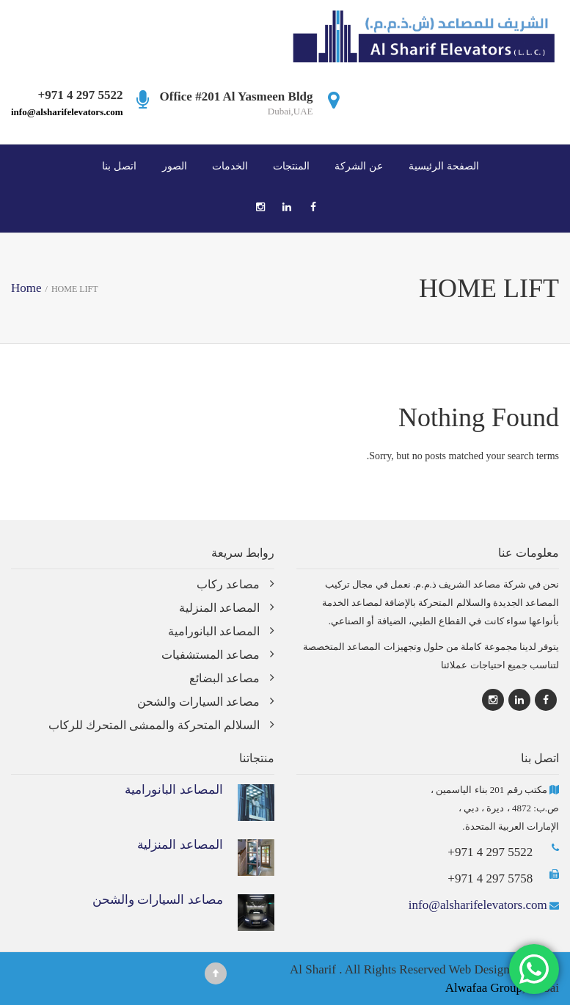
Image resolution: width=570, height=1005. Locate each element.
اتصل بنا (119, 165)
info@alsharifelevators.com (67, 111)
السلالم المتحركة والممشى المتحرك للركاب (154, 725)
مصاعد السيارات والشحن (198, 701)
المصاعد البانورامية (214, 631)
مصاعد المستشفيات (210, 654)
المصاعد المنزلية (219, 608)
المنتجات (291, 165)
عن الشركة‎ (359, 165)
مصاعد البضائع (224, 678)
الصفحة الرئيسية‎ (444, 165)
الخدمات (230, 165)
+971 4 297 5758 (490, 878)
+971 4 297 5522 (490, 852)
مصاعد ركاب (228, 584)
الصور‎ (174, 165)
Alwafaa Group (483, 988)
